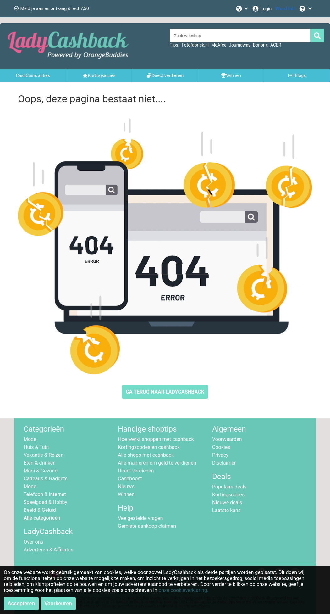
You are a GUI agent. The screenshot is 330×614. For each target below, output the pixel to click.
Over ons (33, 542)
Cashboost (130, 479)
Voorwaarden (227, 439)
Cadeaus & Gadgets (46, 479)
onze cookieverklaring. (183, 590)
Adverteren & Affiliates (48, 550)
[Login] (262, 8)
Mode (30, 439)
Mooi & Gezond (41, 471)
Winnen (126, 494)
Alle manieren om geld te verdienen (157, 463)
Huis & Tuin (36, 447)
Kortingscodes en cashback (149, 447)
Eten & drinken (40, 463)
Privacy (220, 455)
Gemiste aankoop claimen (147, 526)
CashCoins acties (33, 75)
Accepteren (21, 603)
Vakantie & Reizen (43, 455)
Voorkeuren (58, 603)
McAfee (218, 44)
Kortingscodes (228, 495)
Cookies (221, 447)
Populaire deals (229, 487)
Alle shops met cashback (146, 455)
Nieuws (126, 486)
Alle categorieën (42, 518)
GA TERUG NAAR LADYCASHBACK (165, 392)
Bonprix (260, 44)
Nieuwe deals (227, 502)
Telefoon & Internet (45, 494)
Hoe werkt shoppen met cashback (156, 439)
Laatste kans (226, 510)
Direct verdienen (136, 471)
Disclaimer (224, 463)
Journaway (239, 44)
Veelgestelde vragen (140, 518)
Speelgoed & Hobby (45, 502)
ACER (275, 44)
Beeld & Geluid (40, 510)
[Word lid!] (285, 9)
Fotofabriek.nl (195, 44)
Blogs (297, 75)
